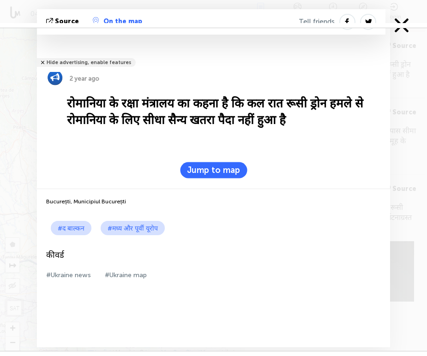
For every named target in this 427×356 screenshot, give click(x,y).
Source (63, 21)
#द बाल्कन (71, 228)
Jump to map (213, 170)
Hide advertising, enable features (89, 62)
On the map (117, 21)
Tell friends (317, 22)
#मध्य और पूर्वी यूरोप (133, 228)
